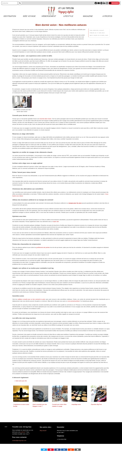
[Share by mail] (77, 449)
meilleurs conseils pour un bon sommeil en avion (31, 299)
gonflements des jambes (43, 247)
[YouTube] (98, 3)
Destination (10, 16)
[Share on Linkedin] (64, 449)
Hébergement (49, 16)
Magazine (88, 16)
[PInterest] (101, 3)
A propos (107, 16)
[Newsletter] (114, 3)
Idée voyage (29, 16)
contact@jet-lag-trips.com (19, 440)
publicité (22, 432)
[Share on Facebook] (57, 449)
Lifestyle (68, 16)
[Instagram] (107, 3)
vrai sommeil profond (73, 301)
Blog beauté (43, 430)
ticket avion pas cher (21, 381)
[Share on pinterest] (50, 449)
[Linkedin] (104, 3)
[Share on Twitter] (44, 449)
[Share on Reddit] (71, 449)
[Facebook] (96, 3)
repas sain (56, 221)
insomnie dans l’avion (45, 118)
